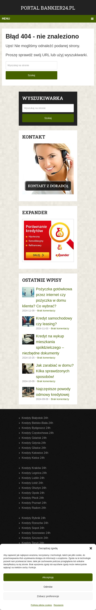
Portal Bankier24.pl (48, 8)
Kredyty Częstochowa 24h (38, 432)
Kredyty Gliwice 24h (34, 447)
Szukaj (31, 75)
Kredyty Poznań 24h (34, 502)
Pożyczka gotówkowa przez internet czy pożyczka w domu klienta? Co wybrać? (47, 297)
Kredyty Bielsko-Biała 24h (37, 422)
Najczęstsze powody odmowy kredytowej (53, 392)
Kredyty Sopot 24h (33, 527)
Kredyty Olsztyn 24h (34, 487)
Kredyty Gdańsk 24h (34, 437)
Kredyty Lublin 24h (33, 477)
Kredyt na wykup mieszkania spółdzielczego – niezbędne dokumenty (43, 344)
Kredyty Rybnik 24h (34, 517)
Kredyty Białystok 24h (35, 417)
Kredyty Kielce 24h (33, 457)
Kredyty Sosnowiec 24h (36, 532)
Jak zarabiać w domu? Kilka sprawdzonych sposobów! (55, 371)
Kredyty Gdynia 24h (34, 442)
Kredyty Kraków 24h (34, 467)
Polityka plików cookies (41, 605)
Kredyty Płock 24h (33, 497)
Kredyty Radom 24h (34, 507)
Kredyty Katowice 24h (35, 452)
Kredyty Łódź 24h (32, 482)
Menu (6, 18)
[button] (91, 548)
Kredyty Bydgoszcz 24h (36, 427)
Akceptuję (48, 577)
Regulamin (58, 605)
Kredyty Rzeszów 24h (35, 522)
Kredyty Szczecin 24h (35, 537)
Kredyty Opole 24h (33, 492)
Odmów (48, 586)
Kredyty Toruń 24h (33, 542)
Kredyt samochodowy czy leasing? (54, 321)
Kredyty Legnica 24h (34, 472)
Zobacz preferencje (48, 596)
